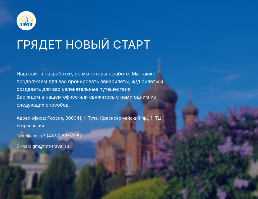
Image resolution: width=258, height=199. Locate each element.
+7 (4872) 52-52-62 (61, 135)
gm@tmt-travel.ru (50, 146)
